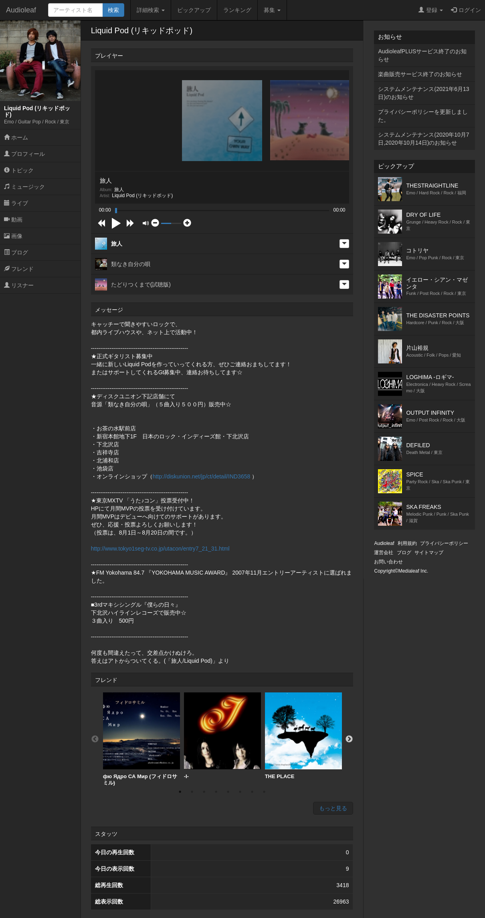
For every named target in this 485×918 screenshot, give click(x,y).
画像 (13, 236)
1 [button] (180, 792)
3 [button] (204, 792)
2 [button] (192, 792)
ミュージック (24, 187)
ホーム (16, 137)
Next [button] (349, 739)
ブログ (16, 252)
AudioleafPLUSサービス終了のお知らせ (422, 55)
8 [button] (264, 792)
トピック (19, 170)
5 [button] (228, 792)
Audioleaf (21, 10)
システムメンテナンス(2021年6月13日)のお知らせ (423, 93)
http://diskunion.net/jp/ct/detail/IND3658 (202, 476)
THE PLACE (303, 735)
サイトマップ (428, 552)
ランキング (237, 10)
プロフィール (24, 154)
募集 (272, 10)
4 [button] (216, 792)
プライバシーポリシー (444, 543)
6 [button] (240, 792)
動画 (13, 219)
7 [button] (252, 792)
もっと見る (333, 808)
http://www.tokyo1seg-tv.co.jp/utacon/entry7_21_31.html (160, 548)
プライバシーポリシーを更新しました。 (423, 116)
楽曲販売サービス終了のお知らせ (420, 74)
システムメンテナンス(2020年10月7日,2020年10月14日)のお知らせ (423, 138)
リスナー (19, 285)
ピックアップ (194, 10)
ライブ (16, 203)
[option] (141, 739)
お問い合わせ (388, 562)
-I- (222, 735)
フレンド (19, 269)
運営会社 (383, 552)
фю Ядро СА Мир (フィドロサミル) (141, 739)
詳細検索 (151, 10)
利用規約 (407, 543)
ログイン (466, 10)
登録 (430, 10)
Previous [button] (95, 739)
